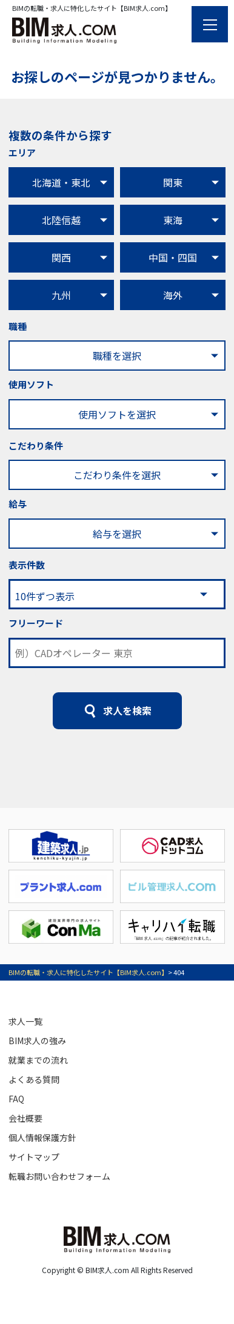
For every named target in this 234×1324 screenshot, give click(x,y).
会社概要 (25, 1118)
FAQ (16, 1099)
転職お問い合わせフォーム (59, 1176)
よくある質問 (33, 1079)
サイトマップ (33, 1157)
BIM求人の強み (37, 1040)
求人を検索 (127, 710)
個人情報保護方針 (42, 1137)
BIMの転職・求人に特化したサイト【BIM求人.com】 (88, 972)
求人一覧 (25, 1021)
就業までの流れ (38, 1060)
